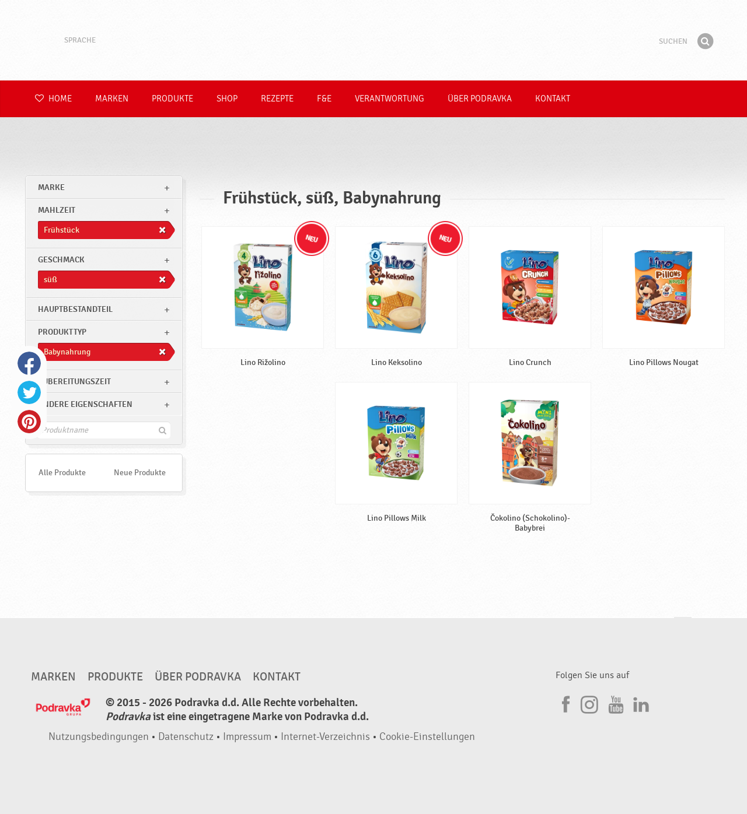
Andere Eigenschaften (85, 404)
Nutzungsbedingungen (98, 737)
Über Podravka (480, 99)
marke (51, 187)
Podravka (373, 40)
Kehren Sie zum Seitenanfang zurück (683, 628)
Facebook (29, 363)
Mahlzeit (56, 210)
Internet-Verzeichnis (325, 737)
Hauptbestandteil (75, 309)
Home (53, 99)
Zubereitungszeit (74, 382)
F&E (324, 99)
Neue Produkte (140, 473)
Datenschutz (186, 737)
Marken (111, 99)
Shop (227, 99)
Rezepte (277, 99)
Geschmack (61, 260)
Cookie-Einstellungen (427, 737)
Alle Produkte (62, 473)
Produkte (172, 99)
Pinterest (29, 421)
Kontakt (552, 99)
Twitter (29, 392)
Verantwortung (389, 99)
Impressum (247, 737)
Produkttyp (62, 332)
